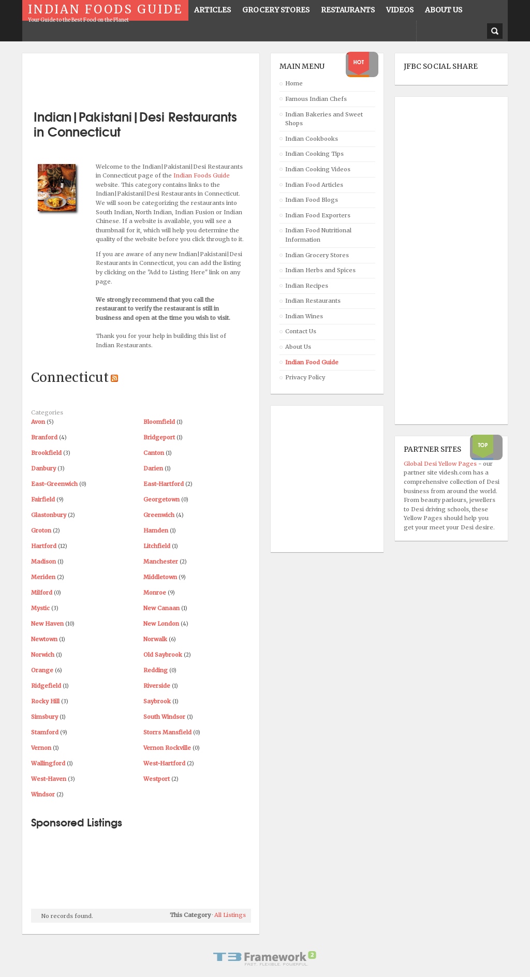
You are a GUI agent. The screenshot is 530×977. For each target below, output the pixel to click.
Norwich (42, 654)
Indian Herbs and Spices (320, 270)
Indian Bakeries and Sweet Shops (324, 119)
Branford (44, 437)
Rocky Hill (45, 701)
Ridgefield (46, 685)
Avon (38, 421)
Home (294, 83)
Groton (41, 530)
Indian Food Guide (311, 362)
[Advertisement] (152, 77)
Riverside (156, 685)
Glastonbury (48, 515)
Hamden (155, 530)
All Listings (230, 915)
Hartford (43, 546)
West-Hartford (164, 763)
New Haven (47, 623)
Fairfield (43, 499)
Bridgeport (159, 437)
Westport (156, 778)
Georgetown (161, 499)
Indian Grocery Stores (317, 255)
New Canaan (161, 608)
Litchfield (156, 546)
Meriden (43, 577)
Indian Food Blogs (311, 199)
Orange (42, 670)
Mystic (40, 608)
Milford (41, 592)
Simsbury (44, 716)
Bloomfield (159, 421)
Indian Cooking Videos (317, 169)
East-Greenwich (54, 483)
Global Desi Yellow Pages (441, 463)
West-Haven (48, 778)
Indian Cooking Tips (314, 153)
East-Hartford (163, 483)
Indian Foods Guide (201, 175)
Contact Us (300, 331)
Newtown (44, 639)
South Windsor (164, 716)
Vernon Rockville (167, 747)
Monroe (154, 592)
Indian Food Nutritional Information (318, 235)
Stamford (44, 732)
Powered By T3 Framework (265, 958)
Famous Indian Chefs (316, 98)
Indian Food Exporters (317, 215)
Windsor (43, 794)
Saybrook (157, 701)
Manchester (160, 561)
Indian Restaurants (313, 300)
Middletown (160, 577)
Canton (153, 452)
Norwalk (155, 639)
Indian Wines (304, 316)
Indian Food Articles (314, 184)
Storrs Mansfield (167, 732)
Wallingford (48, 763)
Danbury (43, 468)
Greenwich (158, 515)
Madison (43, 561)
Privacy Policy (305, 377)
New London (161, 623)
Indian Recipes (306, 285)
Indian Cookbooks (311, 138)
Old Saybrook (162, 654)
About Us (298, 346)
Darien (153, 468)
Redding (155, 670)
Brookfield (46, 452)
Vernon (41, 747)
